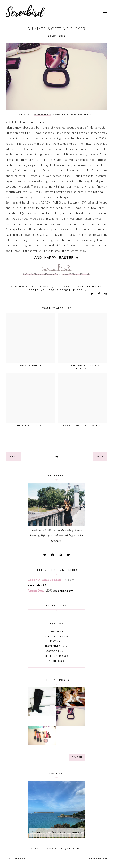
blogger (46, 286)
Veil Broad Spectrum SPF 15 (63, 290)
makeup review (90, 286)
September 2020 (56, 656)
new (13, 456)
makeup (69, 286)
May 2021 (56, 641)
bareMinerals (25, 286)
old (100, 456)
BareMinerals (42, 115)
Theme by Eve (98, 859)
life (58, 286)
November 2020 (56, 646)
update (33, 290)
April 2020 (56, 661)
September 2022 (56, 636)
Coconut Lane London (44, 580)
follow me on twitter (76, 273)
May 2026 (56, 631)
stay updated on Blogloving (40, 273)
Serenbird (23, 859)
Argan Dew (36, 590)
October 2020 (56, 651)
